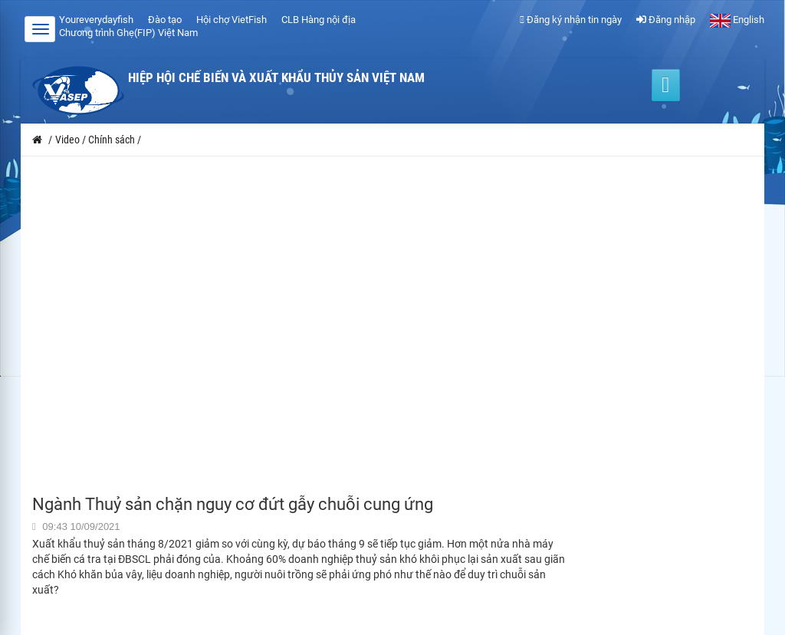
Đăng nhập (665, 19)
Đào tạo (165, 19)
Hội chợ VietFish (231, 19)
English (737, 19)
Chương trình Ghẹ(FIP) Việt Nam (128, 32)
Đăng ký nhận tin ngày (571, 19)
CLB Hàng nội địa (318, 19)
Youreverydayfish (96, 19)
